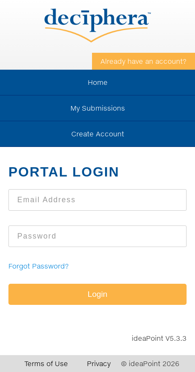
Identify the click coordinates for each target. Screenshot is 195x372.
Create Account (97, 134)
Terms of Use (46, 363)
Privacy (99, 363)
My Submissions (97, 108)
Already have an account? (143, 61)
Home (98, 82)
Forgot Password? (38, 266)
